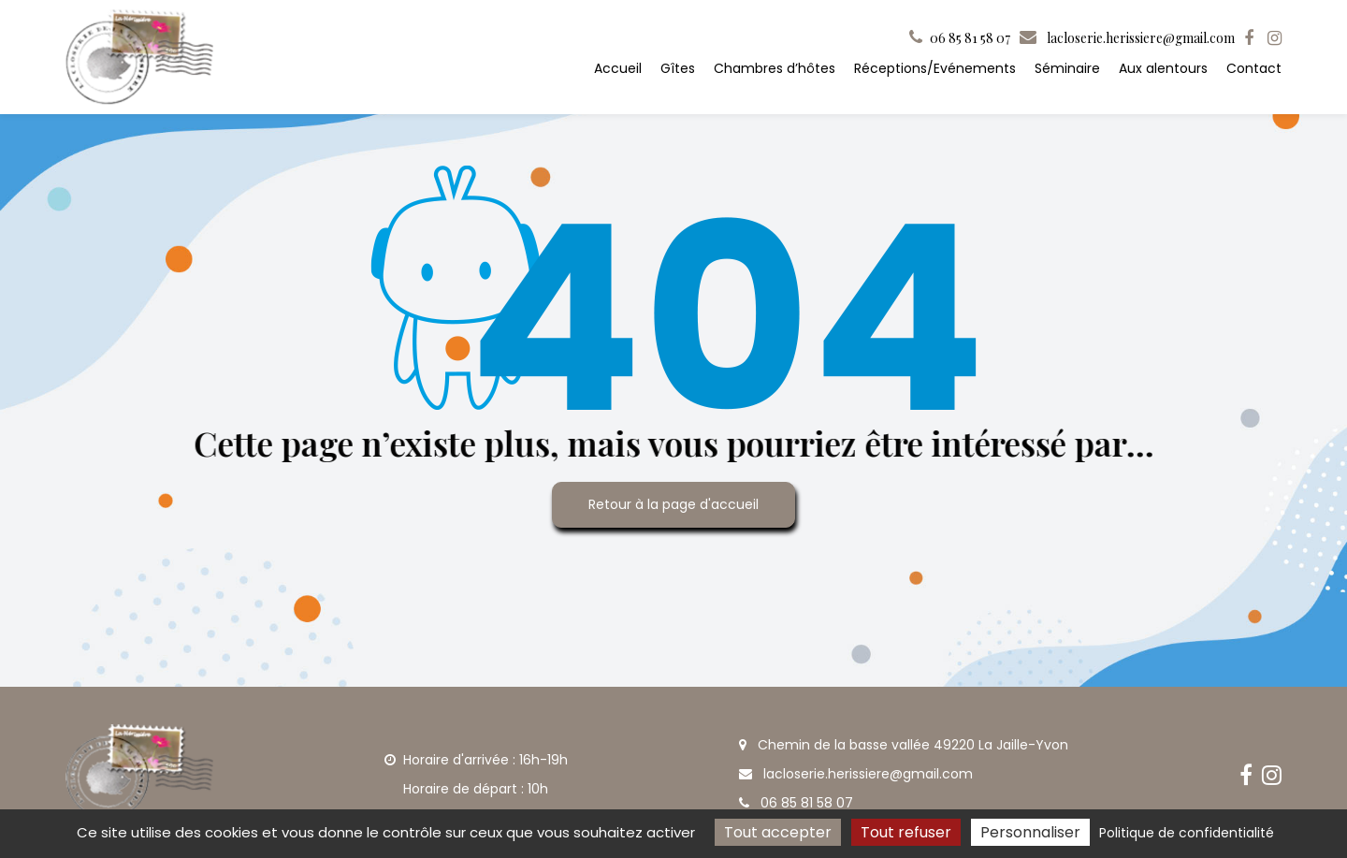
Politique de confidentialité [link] (1186, 832)
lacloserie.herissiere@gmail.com (1127, 38)
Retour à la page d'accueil (673, 504)
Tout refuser (906, 832)
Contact (1254, 68)
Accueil (618, 68)
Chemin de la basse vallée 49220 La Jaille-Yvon (903, 744)
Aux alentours (1163, 68)
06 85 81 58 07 (796, 802)
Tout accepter (778, 832)
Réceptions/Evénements (935, 68)
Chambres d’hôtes (774, 68)
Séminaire (1067, 68)
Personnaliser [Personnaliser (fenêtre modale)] (1030, 832)
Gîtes (677, 68)
